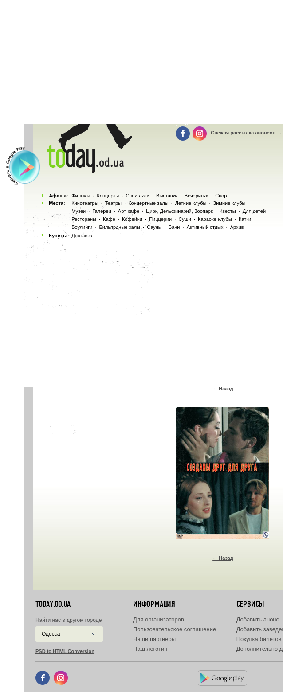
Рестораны (83, 219)
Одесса (51, 634)
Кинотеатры (84, 203)
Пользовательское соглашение (174, 629)
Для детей (254, 211)
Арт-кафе (128, 211)
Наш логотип (150, 648)
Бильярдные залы (119, 227)
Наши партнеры (154, 639)
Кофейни (132, 219)
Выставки (167, 195)
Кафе (109, 219)
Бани (174, 227)
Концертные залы (148, 203)
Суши (184, 219)
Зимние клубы (229, 203)
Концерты (108, 195)
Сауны (154, 227)
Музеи (78, 211)
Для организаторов (158, 619)
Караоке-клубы (215, 219)
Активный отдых (205, 227)
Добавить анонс (257, 619)
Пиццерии (160, 219)
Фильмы (80, 195)
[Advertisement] (153, 310)
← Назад (222, 388)
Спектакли (137, 195)
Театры (113, 203)
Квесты (228, 211)
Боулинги (81, 227)
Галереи (101, 211)
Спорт (222, 195)
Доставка (81, 235)
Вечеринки (196, 195)
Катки (245, 219)
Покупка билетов (259, 639)
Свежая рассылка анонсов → (246, 132)
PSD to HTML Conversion (64, 651)
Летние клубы (191, 203)
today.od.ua (53, 604)
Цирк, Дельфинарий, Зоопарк (179, 211)
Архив (237, 227)
